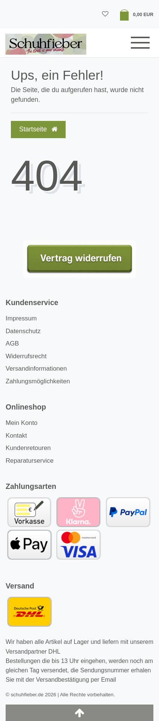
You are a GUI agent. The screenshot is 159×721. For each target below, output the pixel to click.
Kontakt (16, 435)
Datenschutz (23, 331)
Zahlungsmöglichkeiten (38, 381)
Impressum (21, 318)
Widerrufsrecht (26, 356)
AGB (12, 343)
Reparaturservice (30, 460)
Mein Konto (22, 422)
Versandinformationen (36, 368)
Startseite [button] (38, 129)
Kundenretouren (28, 447)
